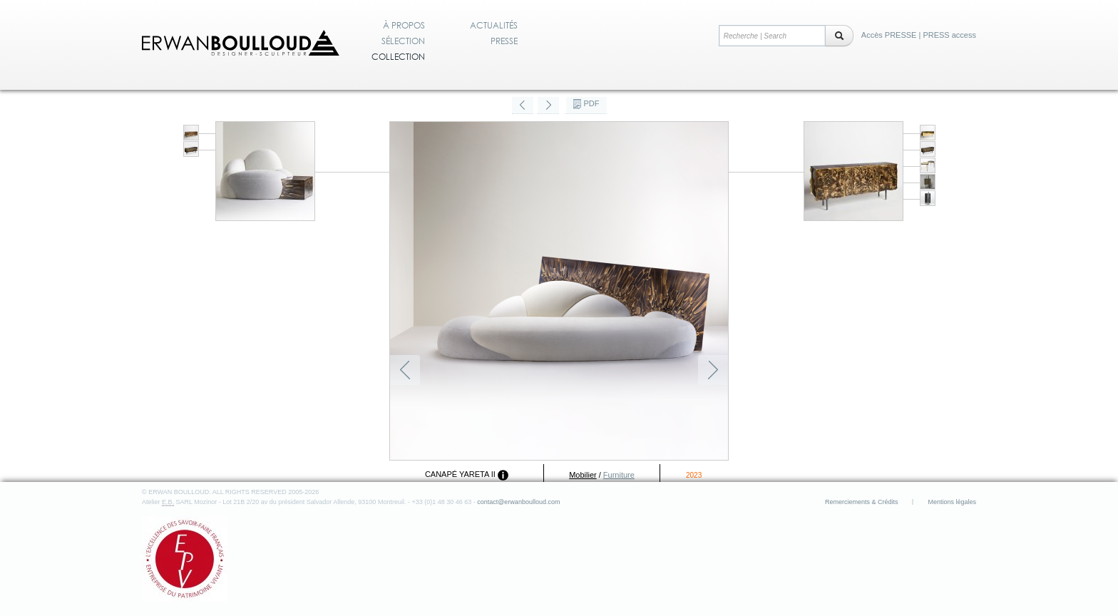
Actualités (494, 25)
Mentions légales (952, 502)
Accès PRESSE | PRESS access (918, 35)
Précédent (405, 370)
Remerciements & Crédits (861, 502)
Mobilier (583, 475)
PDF (592, 103)
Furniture (619, 475)
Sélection (403, 41)
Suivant (713, 370)
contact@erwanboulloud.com (518, 501)
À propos (404, 25)
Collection (398, 57)
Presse (504, 41)
